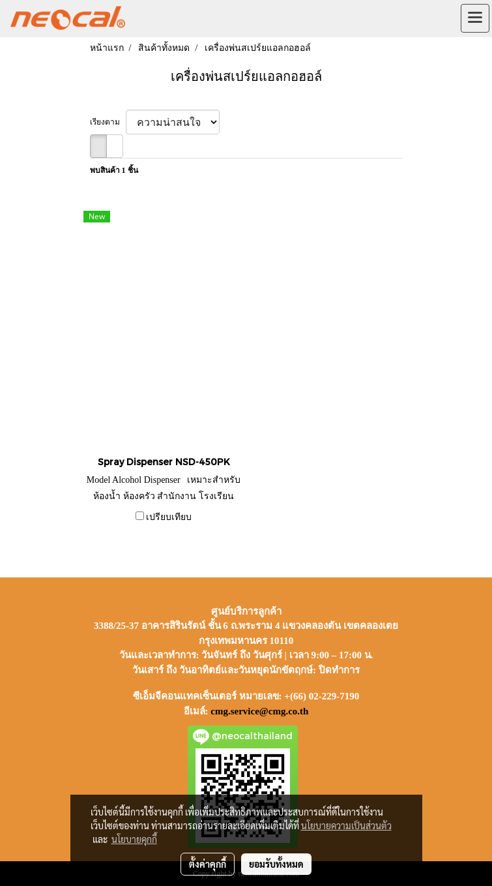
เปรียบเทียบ (169, 517)
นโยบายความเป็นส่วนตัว (346, 825)
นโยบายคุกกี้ (134, 839)
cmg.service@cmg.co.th (259, 711)
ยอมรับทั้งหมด (276, 864)
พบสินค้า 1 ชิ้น (114, 170)
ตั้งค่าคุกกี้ (207, 864)
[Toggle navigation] (475, 18)
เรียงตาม (108, 122)
